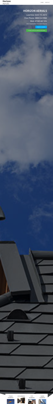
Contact (47, 2)
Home (42, 2)
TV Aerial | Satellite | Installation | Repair (36, 30)
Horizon (7, 2)
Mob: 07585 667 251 (38, 21)
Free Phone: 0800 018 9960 (35, 18)
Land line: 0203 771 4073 (36, 15)
